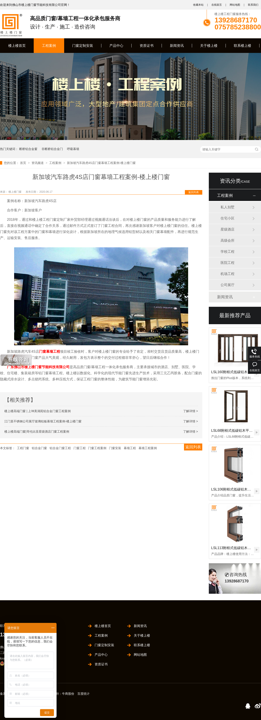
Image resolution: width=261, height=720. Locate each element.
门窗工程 (80, 448)
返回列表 (193, 192)
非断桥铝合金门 (52, 149)
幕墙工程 (130, 448)
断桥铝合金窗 (28, 149)
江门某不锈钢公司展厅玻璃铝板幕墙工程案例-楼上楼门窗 (43, 421)
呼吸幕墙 (73, 149)
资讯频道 (38, 163)
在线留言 (216, 4)
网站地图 (235, 4)
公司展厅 (227, 285)
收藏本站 (198, 4)
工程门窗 (23, 448)
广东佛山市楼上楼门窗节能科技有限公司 (38, 367)
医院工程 (227, 263)
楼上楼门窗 (15, 191)
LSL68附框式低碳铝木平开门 (233, 430)
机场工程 (227, 274)
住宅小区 (227, 218)
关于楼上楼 (209, 45)
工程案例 (49, 45)
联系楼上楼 (242, 45)
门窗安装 (115, 448)
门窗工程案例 (97, 448)
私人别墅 (227, 207)
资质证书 (147, 45)
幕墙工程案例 (148, 448)
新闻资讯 (177, 45)
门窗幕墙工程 (49, 351)
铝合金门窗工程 (60, 448)
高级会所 (227, 240)
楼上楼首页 (17, 45)
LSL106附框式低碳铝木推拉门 (234, 489)
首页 (23, 163)
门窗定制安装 (82, 45)
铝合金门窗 (39, 448)
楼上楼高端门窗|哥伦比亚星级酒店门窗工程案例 (36, 431)
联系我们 (253, 4)
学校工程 (227, 251)
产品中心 (116, 45)
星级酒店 (227, 229)
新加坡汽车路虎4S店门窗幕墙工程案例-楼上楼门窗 (101, 163)
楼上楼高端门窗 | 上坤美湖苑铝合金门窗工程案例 (37, 411)
